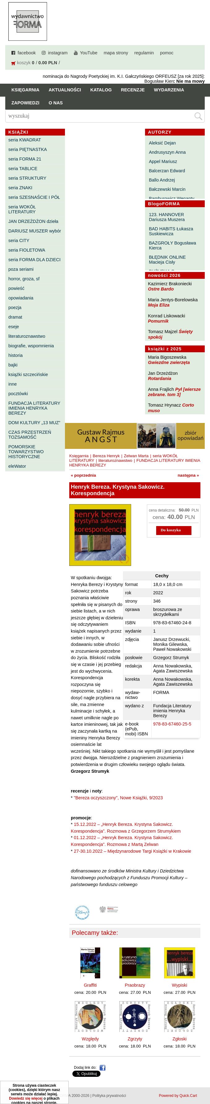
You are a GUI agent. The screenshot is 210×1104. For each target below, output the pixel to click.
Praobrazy (135, 985)
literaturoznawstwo (26, 336)
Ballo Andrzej (162, 180)
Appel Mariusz (163, 161)
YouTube (89, 52)
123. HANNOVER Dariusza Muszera (167, 217)
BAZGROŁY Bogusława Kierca (172, 245)
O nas (56, 102)
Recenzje (133, 89)
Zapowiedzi (25, 102)
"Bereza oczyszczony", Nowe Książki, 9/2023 (118, 797)
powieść (16, 288)
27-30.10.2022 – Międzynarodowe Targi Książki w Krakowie (132, 851)
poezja (14, 307)
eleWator (17, 466)
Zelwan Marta (136, 456)
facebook (27, 52)
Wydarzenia (169, 89)
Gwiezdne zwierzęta (169, 362)
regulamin (144, 52)
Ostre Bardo (161, 288)
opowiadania (20, 297)
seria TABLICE (22, 168)
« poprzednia (83, 475)
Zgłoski (180, 1038)
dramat (15, 317)
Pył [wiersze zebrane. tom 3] (174, 392)
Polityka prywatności (109, 1096)
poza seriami (21, 269)
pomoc (167, 52)
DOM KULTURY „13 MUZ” (34, 422)
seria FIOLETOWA (26, 250)
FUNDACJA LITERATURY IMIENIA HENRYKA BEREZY (34, 408)
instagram (57, 52)
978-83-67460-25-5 (172, 723)
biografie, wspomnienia (31, 345)
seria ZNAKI (20, 187)
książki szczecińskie (28, 374)
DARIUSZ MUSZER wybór (34, 230)
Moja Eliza (159, 305)
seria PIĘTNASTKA (27, 149)
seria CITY (18, 240)
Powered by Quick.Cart (178, 1096)
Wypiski (179, 985)
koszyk (24, 62)
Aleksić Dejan (162, 142)
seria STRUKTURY (27, 178)
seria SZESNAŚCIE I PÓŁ (34, 197)
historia (15, 355)
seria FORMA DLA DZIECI (34, 259)
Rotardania (159, 378)
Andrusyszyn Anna (167, 152)
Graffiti (90, 985)
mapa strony (116, 52)
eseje (13, 326)
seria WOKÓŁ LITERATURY (22, 209)
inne (12, 384)
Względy (90, 1038)
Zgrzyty (135, 1038)
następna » (188, 475)
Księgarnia (25, 89)
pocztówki (18, 393)
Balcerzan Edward (167, 170)
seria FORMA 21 (24, 159)
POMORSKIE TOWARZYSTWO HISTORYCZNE (26, 451)
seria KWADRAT (24, 139)
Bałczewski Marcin (167, 189)
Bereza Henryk (106, 456)
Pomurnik (158, 321)
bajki (13, 364)
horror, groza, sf (24, 278)
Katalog (101, 89)
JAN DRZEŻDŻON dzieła (33, 221)
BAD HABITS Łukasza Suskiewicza (171, 231)
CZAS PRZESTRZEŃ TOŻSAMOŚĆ (29, 435)
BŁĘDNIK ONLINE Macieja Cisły (167, 260)
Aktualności (65, 89)
